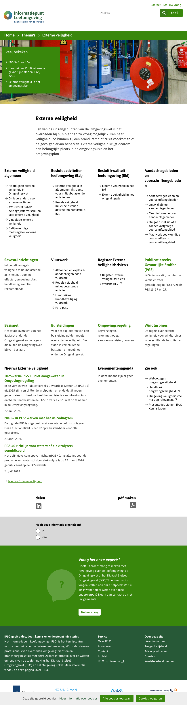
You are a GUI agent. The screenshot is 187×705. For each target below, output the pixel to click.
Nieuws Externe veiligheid (23, 481)
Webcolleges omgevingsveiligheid (162, 380)
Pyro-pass (61, 307)
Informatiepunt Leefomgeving (29, 641)
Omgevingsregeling (114, 325)
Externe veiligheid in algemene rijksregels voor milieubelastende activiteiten (70, 191)
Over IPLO (41, 669)
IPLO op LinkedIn (111, 661)
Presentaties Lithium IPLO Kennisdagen (165, 406)
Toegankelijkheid (156, 646)
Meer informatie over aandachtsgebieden (162, 215)
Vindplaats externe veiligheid (21, 221)
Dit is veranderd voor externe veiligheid (22, 200)
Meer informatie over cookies (78, 698)
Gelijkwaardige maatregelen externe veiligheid (22, 232)
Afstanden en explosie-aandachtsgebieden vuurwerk (70, 273)
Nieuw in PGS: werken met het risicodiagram (38, 418)
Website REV (112, 284)
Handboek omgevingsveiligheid (164, 389)
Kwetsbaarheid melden (160, 661)
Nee (44, 537)
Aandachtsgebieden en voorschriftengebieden (164, 197)
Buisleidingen (62, 325)
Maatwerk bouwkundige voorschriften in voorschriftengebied (164, 238)
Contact (155, 4)
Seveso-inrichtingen (21, 260)
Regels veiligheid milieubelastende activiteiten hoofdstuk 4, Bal (70, 208)
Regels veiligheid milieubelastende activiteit (66, 286)
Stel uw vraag (172, 4)
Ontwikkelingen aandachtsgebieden (162, 206)
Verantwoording (155, 641)
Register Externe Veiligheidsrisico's (113, 276)
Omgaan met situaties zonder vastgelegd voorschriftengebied (163, 225)
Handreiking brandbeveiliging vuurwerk (66, 298)
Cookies (150, 656)
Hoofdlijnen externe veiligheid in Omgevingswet (22, 189)
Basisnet (11, 325)
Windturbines (156, 325)
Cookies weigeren (150, 698)
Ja (42, 531)
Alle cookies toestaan (117, 698)
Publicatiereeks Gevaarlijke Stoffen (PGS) (161, 265)
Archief (102, 656)
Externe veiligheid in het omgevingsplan (24, 83)
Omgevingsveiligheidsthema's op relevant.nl (165, 398)
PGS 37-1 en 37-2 (19, 62)
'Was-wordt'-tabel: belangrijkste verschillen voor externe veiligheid (25, 210)
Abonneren (105, 646)
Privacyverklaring (156, 651)
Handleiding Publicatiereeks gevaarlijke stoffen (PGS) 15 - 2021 (27, 72)
